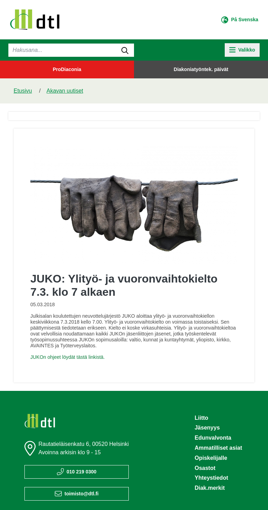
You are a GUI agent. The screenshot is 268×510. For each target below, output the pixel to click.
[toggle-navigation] (242, 50)
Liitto (201, 418)
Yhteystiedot (211, 478)
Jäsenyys (207, 428)
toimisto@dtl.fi (82, 493)
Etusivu (23, 91)
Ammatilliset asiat (218, 448)
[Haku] (71, 50)
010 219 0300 (82, 471)
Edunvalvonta (213, 438)
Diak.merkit (210, 488)
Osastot (205, 468)
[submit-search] (125, 50)
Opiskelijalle (211, 458)
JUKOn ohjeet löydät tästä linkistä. (67, 357)
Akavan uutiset (64, 91)
